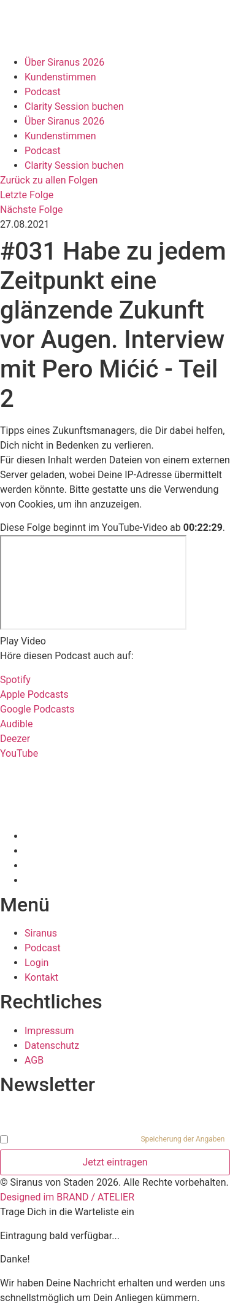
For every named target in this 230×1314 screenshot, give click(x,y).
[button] (115, 641)
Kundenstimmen (60, 77)
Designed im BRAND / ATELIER (67, 1197)
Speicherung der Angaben (182, 1139)
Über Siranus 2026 (64, 62)
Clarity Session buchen (74, 106)
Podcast (43, 92)
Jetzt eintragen (114, 1162)
